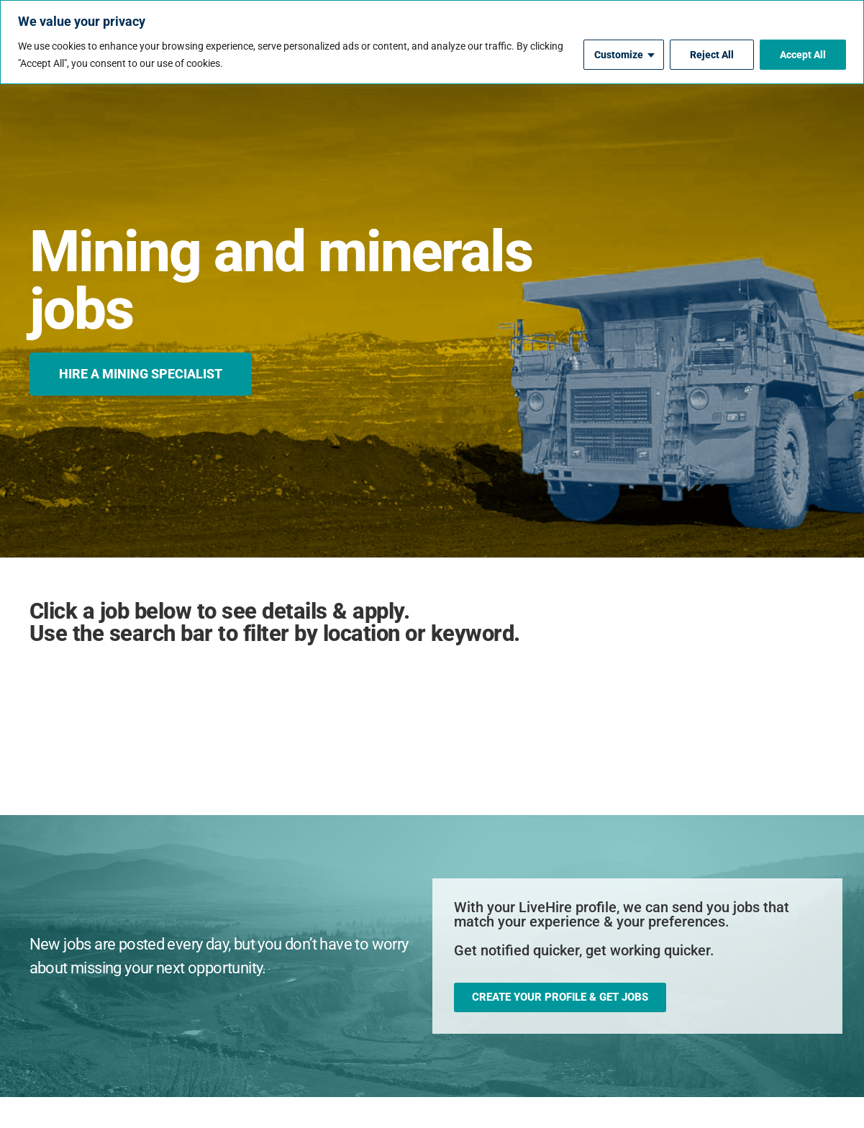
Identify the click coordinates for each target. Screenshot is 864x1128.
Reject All (712, 54)
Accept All (803, 54)
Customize (618, 54)
